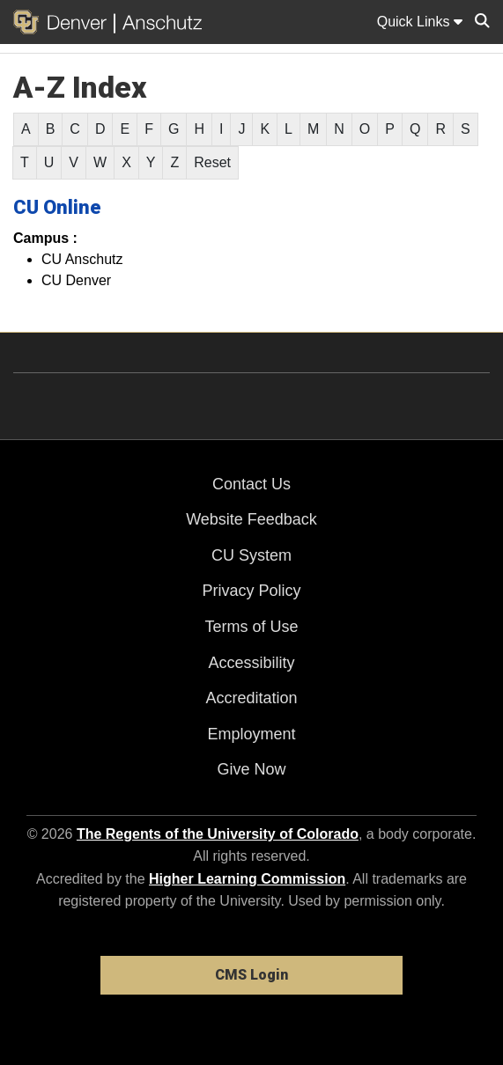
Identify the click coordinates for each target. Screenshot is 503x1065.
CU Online (57, 207)
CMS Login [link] (251, 974)
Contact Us (251, 484)
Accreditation (251, 698)
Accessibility (251, 663)
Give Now (251, 769)
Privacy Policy (251, 590)
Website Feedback (251, 519)
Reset (212, 162)
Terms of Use (251, 626)
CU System (251, 555)
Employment (251, 734)
